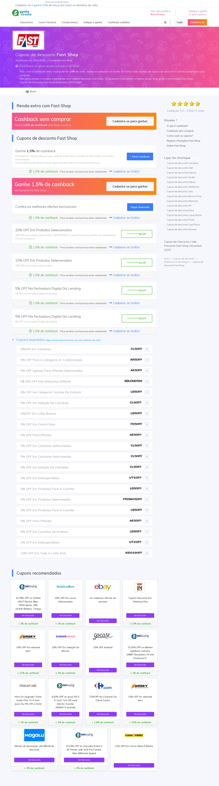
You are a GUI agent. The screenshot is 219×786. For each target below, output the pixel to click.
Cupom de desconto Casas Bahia (184, 215)
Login (180, 22)
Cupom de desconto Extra (180, 210)
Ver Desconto (28, 615)
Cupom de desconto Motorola (182, 201)
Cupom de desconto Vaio (180, 191)
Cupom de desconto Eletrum (181, 172)
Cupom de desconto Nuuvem (182, 229)
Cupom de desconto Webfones (183, 186)
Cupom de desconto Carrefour (182, 163)
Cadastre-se (197, 22)
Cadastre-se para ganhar (130, 121)
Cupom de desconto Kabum (181, 182)
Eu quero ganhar (197, 14)
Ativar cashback (140, 156)
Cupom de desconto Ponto (181, 219)
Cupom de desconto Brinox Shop (184, 196)
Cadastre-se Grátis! (124, 171)
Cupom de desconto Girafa (181, 177)
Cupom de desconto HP (179, 205)
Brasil (31, 91)
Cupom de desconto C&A (180, 167)
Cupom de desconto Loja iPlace (183, 224)
